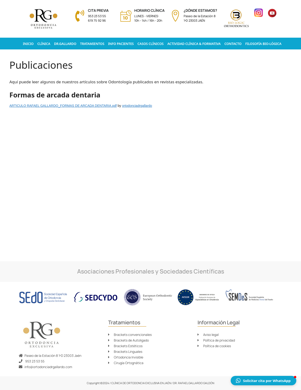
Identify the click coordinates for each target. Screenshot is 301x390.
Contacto (233, 43)
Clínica (43, 43)
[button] (263, 380)
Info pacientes (121, 43)
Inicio (28, 43)
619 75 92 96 (97, 20)
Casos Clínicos (151, 43)
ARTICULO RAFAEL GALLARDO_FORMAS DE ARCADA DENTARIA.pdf (63, 106)
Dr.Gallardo (65, 43)
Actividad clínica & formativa (194, 43)
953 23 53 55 (97, 16)
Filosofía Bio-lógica (263, 43)
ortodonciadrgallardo (137, 106)
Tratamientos (92, 43)
